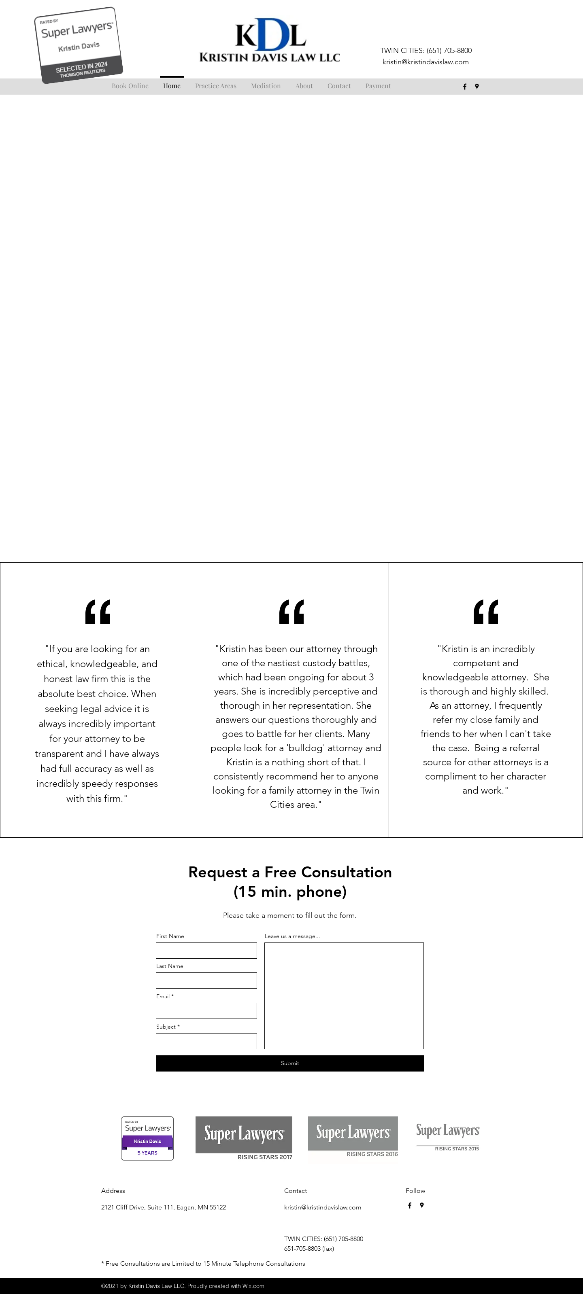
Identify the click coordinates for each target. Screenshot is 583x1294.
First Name (170, 936)
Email (163, 996)
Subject (166, 1026)
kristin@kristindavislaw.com (426, 61)
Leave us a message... (292, 936)
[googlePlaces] (477, 87)
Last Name (169, 966)
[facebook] (465, 87)
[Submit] (290, 1063)
